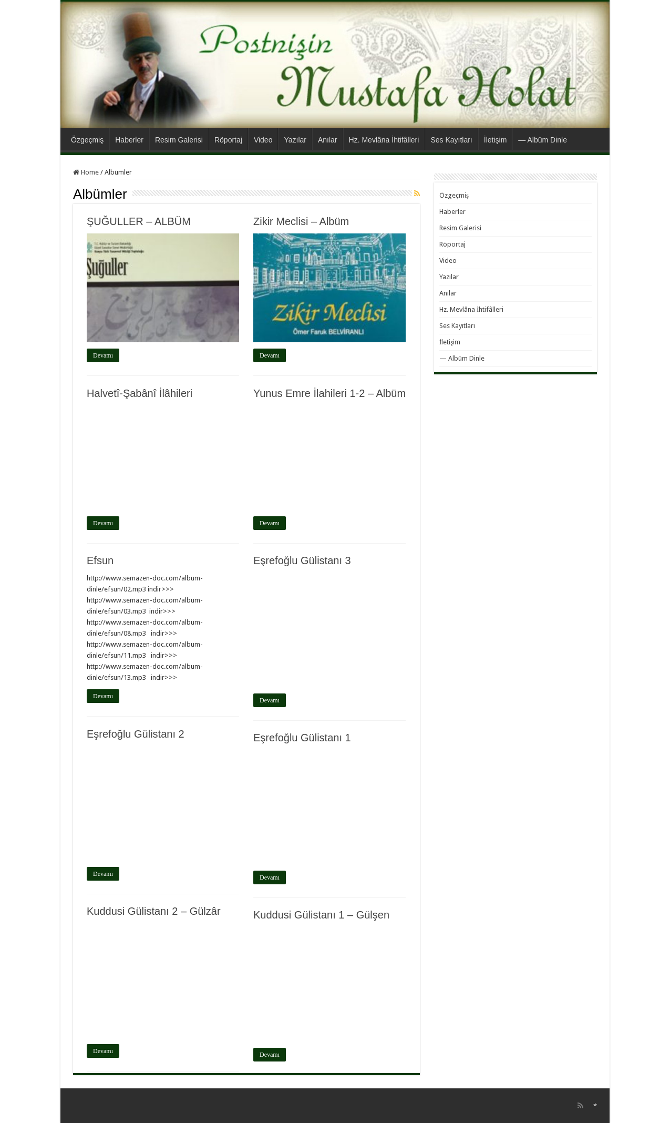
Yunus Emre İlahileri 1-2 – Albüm (329, 393)
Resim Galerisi (179, 140)
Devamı (103, 355)
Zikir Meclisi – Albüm (301, 221)
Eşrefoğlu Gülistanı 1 (302, 737)
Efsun (100, 560)
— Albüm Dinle (542, 140)
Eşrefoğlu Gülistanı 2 (135, 734)
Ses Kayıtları (451, 140)
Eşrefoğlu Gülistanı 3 (302, 560)
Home (86, 172)
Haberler (129, 140)
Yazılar (295, 140)
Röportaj (228, 140)
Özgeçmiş (87, 140)
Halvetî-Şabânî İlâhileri (139, 393)
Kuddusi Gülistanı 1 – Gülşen (321, 915)
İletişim (495, 140)
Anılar (327, 140)
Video (263, 140)
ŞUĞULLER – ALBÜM (139, 221)
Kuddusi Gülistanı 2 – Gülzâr (154, 911)
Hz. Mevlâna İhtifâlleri (384, 140)
